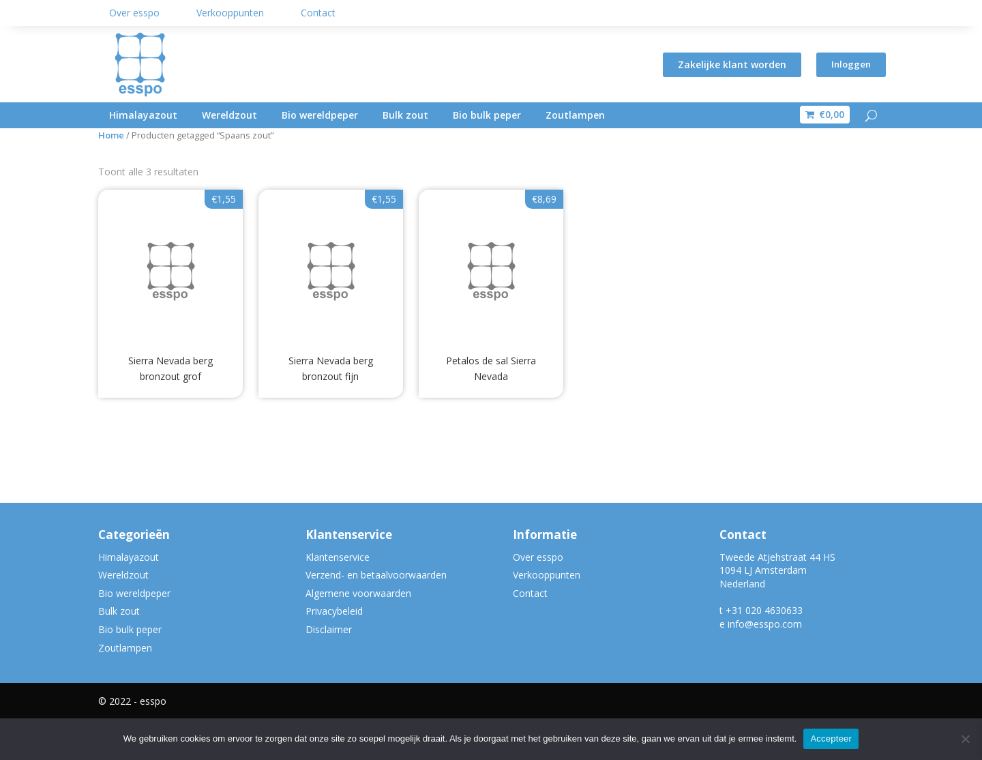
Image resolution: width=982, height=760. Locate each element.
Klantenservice (338, 597)
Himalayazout (143, 114)
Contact (318, 12)
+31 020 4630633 (764, 650)
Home (111, 175)
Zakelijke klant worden (730, 64)
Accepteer (831, 738)
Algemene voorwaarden (358, 633)
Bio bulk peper (487, 114)
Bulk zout (405, 114)
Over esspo (134, 12)
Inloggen (850, 64)
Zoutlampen (575, 114)
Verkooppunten (230, 12)
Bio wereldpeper (320, 114)
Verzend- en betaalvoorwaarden (376, 615)
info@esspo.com (765, 664)
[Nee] (965, 739)
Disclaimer (329, 669)
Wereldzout (229, 114)
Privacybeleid (334, 651)
